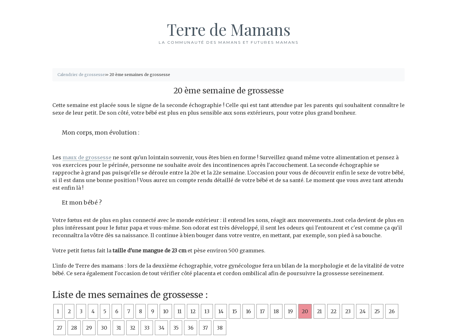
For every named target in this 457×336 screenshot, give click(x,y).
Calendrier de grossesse (81, 74)
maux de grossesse (87, 157)
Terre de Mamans (228, 29)
